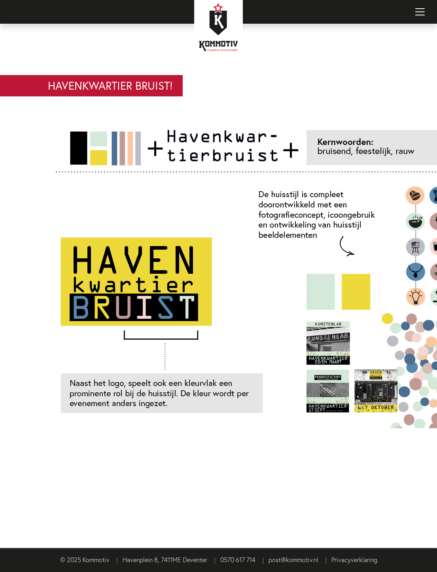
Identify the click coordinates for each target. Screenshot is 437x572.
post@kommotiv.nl (293, 559)
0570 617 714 (237, 559)
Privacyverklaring (354, 559)
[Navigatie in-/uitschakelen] (420, 11)
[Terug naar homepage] (218, 37)
